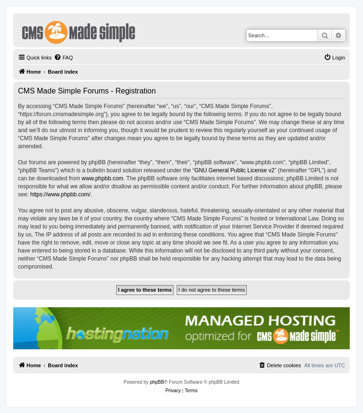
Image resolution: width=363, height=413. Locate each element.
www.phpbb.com (102, 178)
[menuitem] (63, 57)
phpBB (157, 382)
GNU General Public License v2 (234, 170)
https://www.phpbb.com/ (60, 194)
